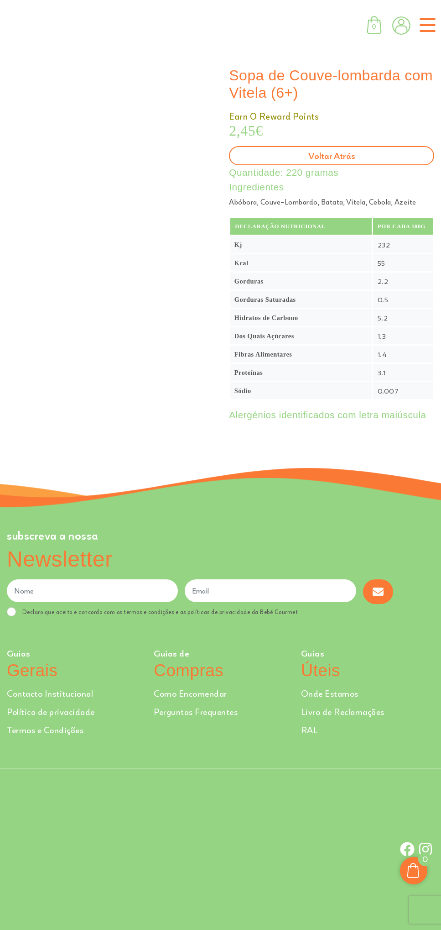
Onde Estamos (329, 693)
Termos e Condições (45, 730)
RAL (309, 730)
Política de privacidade (51, 711)
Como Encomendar (190, 693)
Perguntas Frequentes (196, 711)
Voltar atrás (331, 155)
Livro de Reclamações (342, 711)
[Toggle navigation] (425, 25)
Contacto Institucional (50, 693)
